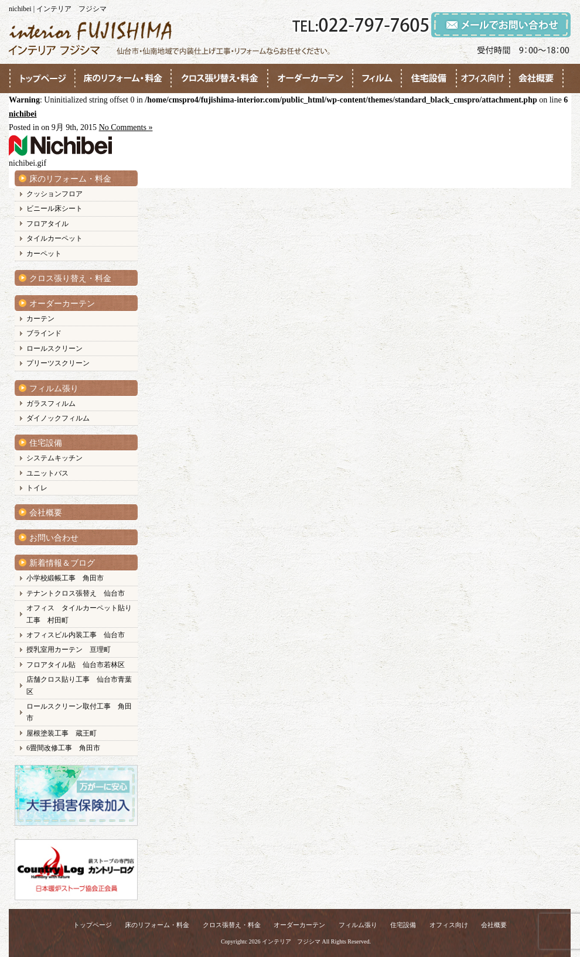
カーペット (44, 253)
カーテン (40, 319)
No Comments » (126, 127)
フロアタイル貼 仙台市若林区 (75, 665)
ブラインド (44, 333)
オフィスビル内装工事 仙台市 (75, 635)
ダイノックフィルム (58, 418)
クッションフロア (54, 194)
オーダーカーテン (62, 303)
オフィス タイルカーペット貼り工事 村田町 (79, 614)
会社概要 (45, 512)
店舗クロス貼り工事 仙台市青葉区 (79, 685)
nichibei (22, 114)
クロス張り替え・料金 (70, 278)
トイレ (36, 488)
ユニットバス (47, 473)
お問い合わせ (54, 538)
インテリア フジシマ (291, 941)
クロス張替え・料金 (232, 924)
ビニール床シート (54, 208)
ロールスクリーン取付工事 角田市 (79, 712)
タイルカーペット (54, 238)
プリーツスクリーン (58, 363)
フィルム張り (54, 388)
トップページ (92, 924)
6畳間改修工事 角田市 (63, 748)
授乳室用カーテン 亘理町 (68, 649)
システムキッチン (54, 458)
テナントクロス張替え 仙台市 (75, 593)
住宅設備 (45, 443)
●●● (42, 78)
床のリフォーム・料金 (70, 179)
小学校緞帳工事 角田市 (65, 578)
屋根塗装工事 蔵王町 (61, 733)
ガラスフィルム (51, 403)
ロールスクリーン (54, 348)
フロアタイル (47, 224)
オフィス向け (448, 924)
